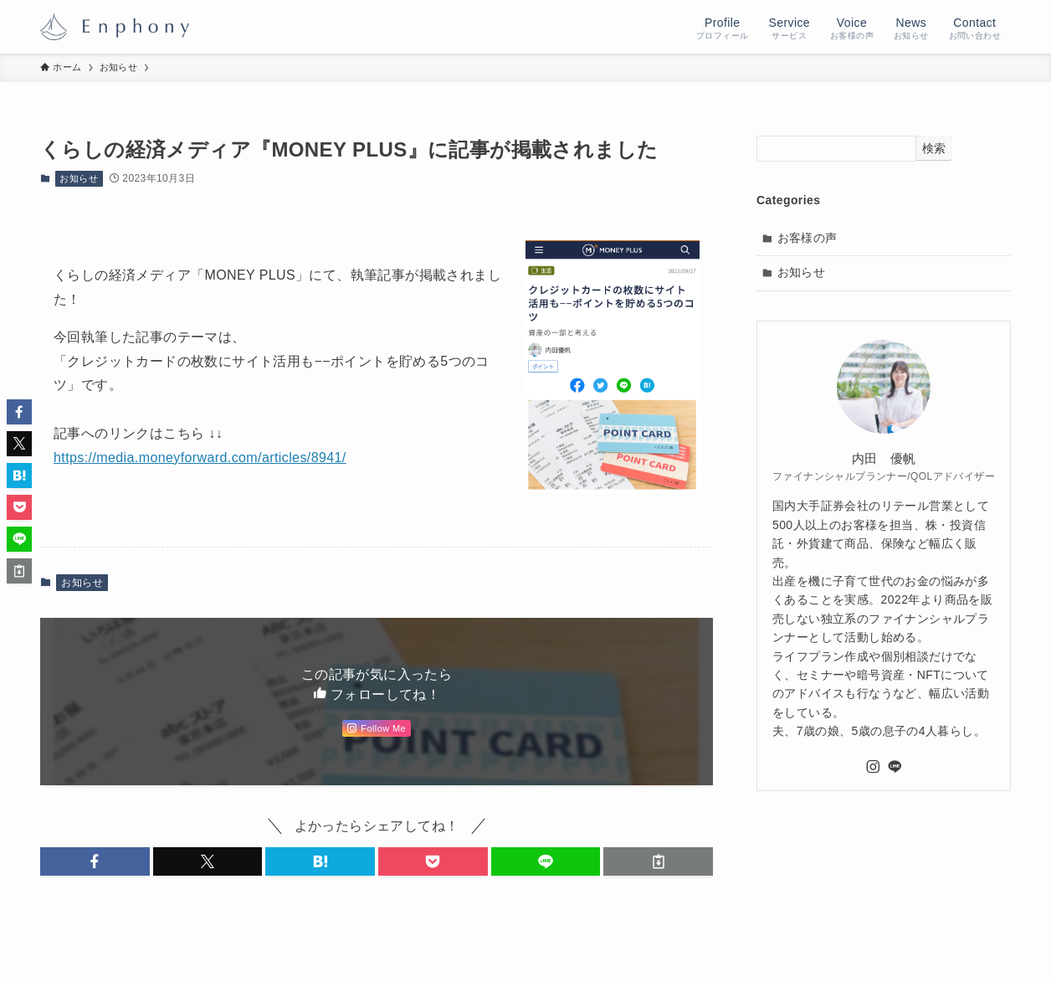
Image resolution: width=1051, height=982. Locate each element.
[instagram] (872, 766)
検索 (934, 148)
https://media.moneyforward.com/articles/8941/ (200, 457)
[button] (95, 861)
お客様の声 (807, 237)
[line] (894, 766)
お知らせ (78, 178)
